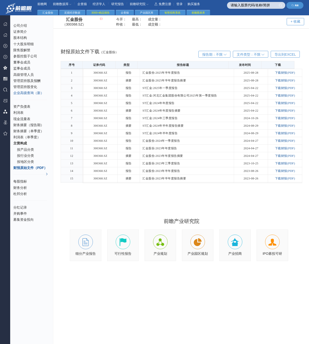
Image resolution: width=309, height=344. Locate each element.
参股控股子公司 (25, 56)
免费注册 (162, 4)
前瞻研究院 (139, 4)
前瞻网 (42, 4)
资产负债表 (21, 106)
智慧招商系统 (172, 12)
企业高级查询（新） (28, 93)
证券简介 (20, 32)
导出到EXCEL (285, 54)
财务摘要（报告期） (28, 125)
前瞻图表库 (198, 12)
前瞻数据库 (62, 4)
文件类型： (250, 54)
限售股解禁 (21, 50)
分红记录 (20, 207)
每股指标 (20, 181)
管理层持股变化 (25, 87)
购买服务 (193, 4)
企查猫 (82, 4)
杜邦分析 (20, 194)
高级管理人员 (23, 75)
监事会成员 (21, 68)
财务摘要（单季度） (28, 131)
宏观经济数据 (72, 12)
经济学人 (99, 4)
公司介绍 (20, 25)
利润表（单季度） (27, 137)
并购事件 (20, 213)
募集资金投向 (23, 219)
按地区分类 (25, 162)
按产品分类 (25, 149)
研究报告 (117, 4)
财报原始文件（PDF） (30, 168)
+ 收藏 (295, 21)
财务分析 (20, 188)
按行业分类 (25, 156)
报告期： (214, 54)
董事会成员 (21, 62)
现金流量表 (21, 119)
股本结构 (20, 38)
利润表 (18, 113)
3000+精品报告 (100, 12)
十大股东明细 (23, 44)
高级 (295, 5)
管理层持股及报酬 (27, 81)
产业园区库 (146, 12)
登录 (179, 4)
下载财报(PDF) (286, 72)
